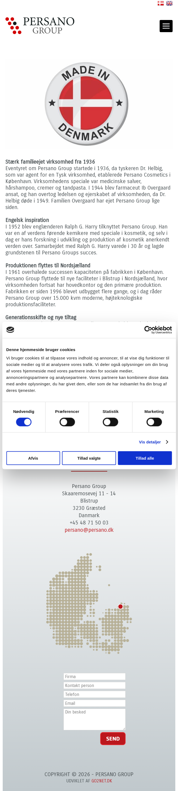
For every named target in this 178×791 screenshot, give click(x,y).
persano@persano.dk (89, 530)
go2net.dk (102, 780)
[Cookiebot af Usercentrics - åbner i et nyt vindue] (148, 330)
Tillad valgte (88, 458)
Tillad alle (145, 458)
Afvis (33, 458)
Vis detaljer (150, 441)
